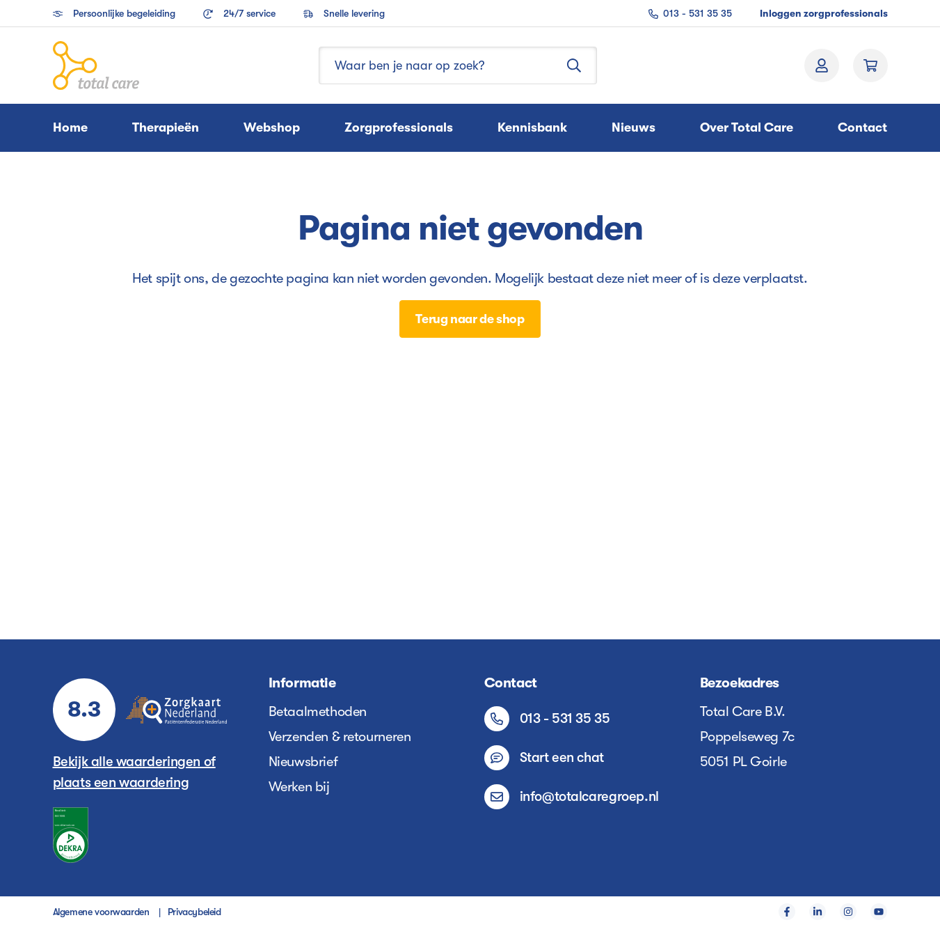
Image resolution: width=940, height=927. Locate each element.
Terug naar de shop (470, 319)
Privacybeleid (194, 911)
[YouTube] (878, 911)
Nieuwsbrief (303, 762)
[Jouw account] (821, 65)
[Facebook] (787, 911)
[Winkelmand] (870, 65)
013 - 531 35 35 (690, 13)
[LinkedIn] (817, 911)
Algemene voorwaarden (101, 911)
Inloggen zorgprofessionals (824, 13)
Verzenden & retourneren (340, 737)
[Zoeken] (574, 65)
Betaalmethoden (318, 711)
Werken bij (299, 787)
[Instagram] (848, 911)
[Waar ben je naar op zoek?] (435, 65)
